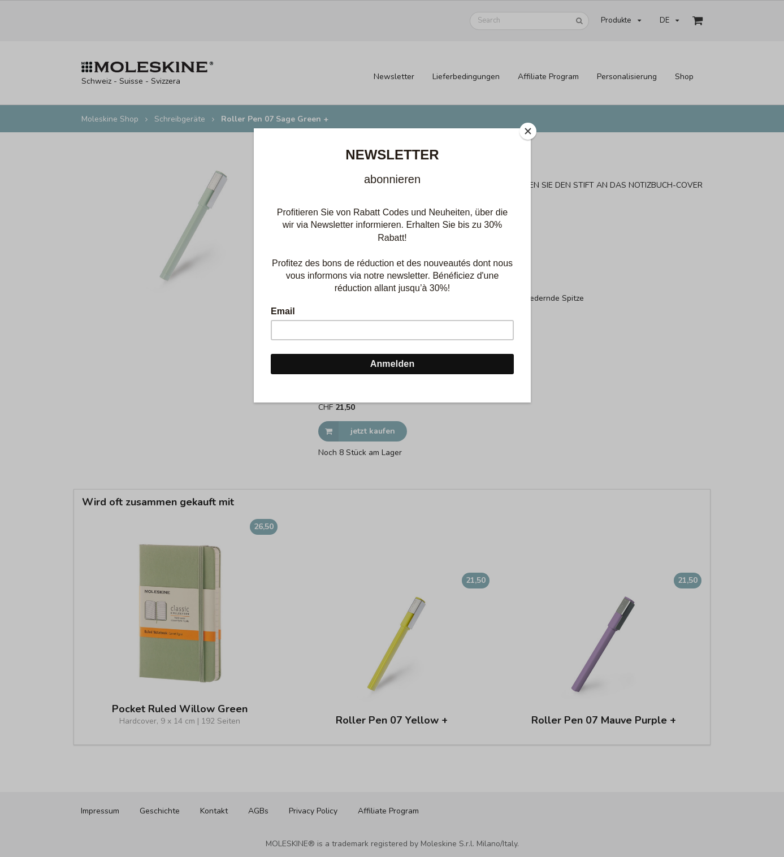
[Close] (527, 131)
